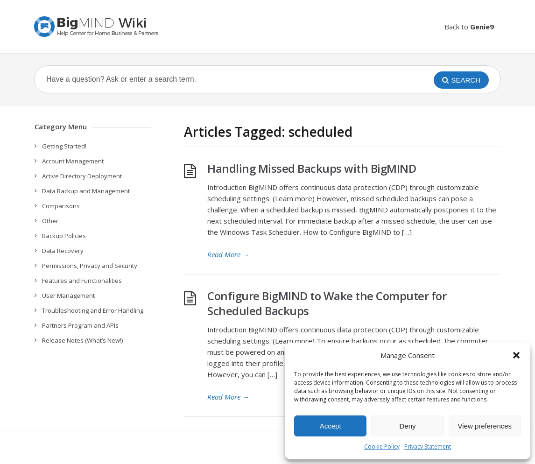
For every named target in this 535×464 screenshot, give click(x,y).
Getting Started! (64, 146)
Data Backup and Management (86, 191)
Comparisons (61, 206)
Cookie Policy (382, 446)
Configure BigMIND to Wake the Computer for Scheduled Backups (326, 303)
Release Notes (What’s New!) (82, 340)
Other (50, 221)
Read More (228, 254)
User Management (68, 295)
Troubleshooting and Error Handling (92, 310)
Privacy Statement (427, 446)
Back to (469, 26)
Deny (407, 426)
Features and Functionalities (82, 280)
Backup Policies (64, 236)
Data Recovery (63, 250)
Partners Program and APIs (80, 325)
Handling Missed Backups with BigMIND (311, 168)
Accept (330, 426)
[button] (516, 355)
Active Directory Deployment (82, 176)
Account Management (73, 161)
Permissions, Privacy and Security (89, 265)
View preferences (485, 426)
